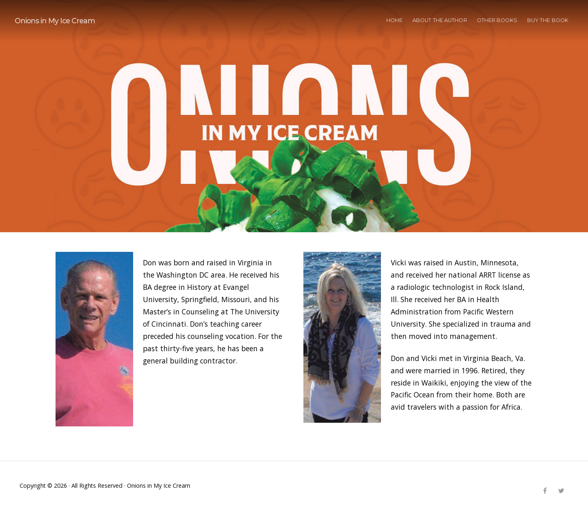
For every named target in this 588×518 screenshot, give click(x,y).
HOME (394, 20)
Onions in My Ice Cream (55, 20)
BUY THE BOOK (547, 20)
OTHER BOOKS (497, 20)
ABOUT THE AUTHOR (439, 20)
